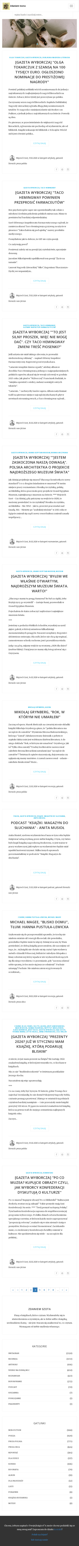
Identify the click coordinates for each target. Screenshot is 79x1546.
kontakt (58, 1529)
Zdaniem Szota (18, 5)
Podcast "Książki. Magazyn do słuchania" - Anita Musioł (39, 825)
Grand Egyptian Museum (39, 452)
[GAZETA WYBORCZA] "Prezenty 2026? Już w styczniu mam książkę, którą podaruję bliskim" (39, 1044)
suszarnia (13, 1393)
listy (11, 1486)
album (11, 1475)
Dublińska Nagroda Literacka (56, 57)
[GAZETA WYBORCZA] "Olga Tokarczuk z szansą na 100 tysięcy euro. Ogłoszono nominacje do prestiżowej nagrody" (39, 72)
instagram (13, 1353)
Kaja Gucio (60, 1030)
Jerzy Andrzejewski (55, 1026)
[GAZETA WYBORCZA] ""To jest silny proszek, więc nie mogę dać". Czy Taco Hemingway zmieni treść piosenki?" (39, 339)
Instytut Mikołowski (53, 1028)
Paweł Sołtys (33, 1026)
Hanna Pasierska (35, 1028)
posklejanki (14, 1398)
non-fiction (21, 301)
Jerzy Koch (33, 1030)
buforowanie (15, 1381)
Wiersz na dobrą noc (18, 1370)
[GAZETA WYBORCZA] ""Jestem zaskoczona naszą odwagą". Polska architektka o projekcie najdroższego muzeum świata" (39, 464)
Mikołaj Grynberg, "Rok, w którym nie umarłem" (39, 714)
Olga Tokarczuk (16, 57)
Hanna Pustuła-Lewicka (36, 917)
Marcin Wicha (21, 1028)
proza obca (20, 1002)
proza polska (21, 163)
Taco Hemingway (48, 188)
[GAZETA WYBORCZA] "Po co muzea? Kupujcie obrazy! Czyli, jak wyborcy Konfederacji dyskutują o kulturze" (39, 1185)
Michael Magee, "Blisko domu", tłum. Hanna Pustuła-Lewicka (39, 924)
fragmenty (14, 1404)
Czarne (21, 917)
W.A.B (24, 1026)
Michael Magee (54, 917)
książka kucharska (17, 1498)
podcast (51, 887)
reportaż (13, 1453)
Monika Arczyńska (59, 452)
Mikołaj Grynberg (36, 707)
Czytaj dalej (39, 143)
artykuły (51, 158)
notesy (12, 1503)
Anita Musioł (39, 818)
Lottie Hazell (32, 1032)
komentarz (48, 1173)
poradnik (13, 1492)
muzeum (59, 571)
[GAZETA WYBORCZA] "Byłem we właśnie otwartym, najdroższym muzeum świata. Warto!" (39, 583)
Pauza (16, 816)
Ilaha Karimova (20, 1030)
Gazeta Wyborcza (33, 57)
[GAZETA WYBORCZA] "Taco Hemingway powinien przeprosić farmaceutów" (39, 197)
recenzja (51, 786)
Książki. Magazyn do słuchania (51, 816)
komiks (12, 1464)
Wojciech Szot (22, 158)
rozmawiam (53, 541)
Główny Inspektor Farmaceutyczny (39, 327)
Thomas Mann (18, 1032)
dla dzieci (13, 1458)
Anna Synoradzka (47, 1032)
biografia (13, 1469)
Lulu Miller (61, 1032)
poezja (11, 1436)
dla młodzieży (15, 1481)
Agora (48, 707)
